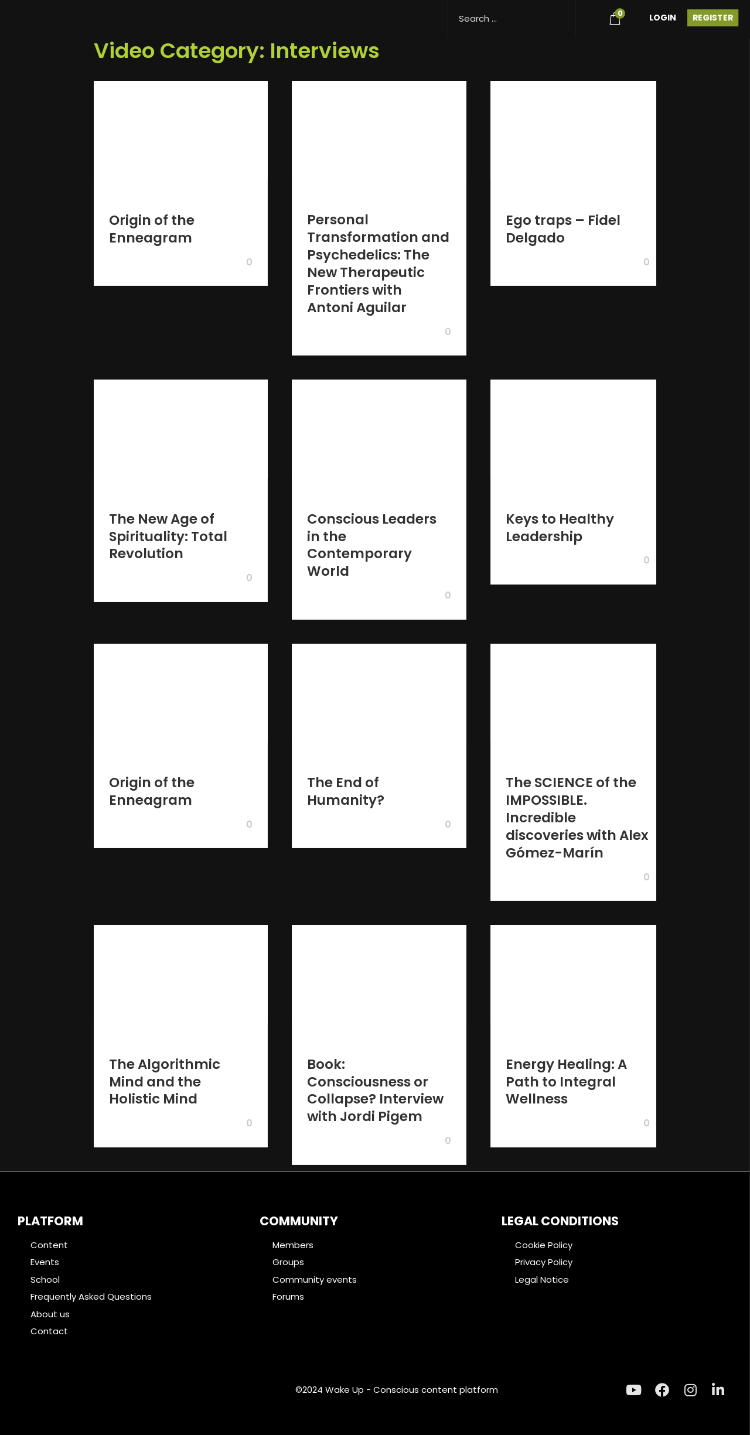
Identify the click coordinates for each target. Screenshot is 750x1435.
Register (713, 17)
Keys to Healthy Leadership (560, 528)
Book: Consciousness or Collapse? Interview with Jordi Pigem (375, 1090)
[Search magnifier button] (561, 13)
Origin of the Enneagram (152, 229)
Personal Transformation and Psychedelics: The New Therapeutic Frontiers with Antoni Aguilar (378, 263)
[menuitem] (587, 15)
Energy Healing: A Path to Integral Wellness (566, 1082)
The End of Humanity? (345, 791)
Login (662, 17)
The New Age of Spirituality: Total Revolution (168, 536)
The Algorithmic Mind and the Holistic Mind (164, 1082)
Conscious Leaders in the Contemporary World (372, 545)
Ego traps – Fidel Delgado (563, 229)
